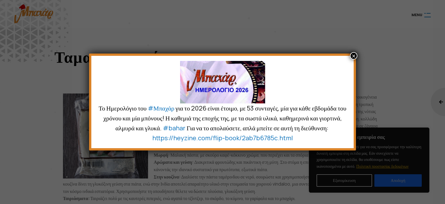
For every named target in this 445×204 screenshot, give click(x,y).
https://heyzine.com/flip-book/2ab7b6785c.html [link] (222, 138)
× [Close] (354, 56)
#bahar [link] (174, 128)
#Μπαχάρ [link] (161, 108)
